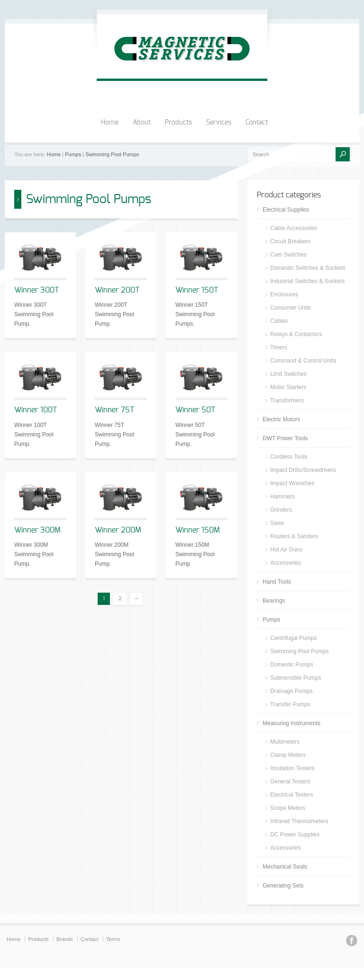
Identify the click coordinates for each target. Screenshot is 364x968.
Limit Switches (288, 374)
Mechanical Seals (285, 866)
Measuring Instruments (291, 723)
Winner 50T (195, 410)
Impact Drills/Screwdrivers (303, 470)
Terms (113, 939)
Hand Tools (277, 581)
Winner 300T (36, 290)
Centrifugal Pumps (293, 638)
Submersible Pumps (295, 678)
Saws (277, 523)
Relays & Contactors (296, 334)
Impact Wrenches (292, 483)
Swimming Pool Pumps (112, 154)
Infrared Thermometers (299, 821)
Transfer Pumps (290, 704)
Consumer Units (290, 307)
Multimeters (285, 741)
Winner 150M (197, 530)
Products (178, 122)
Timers (278, 347)
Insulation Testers (292, 768)
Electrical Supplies (286, 209)
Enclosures (284, 294)
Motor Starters (288, 387)
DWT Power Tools (285, 438)
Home (109, 122)
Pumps (73, 154)
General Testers (290, 781)
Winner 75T (114, 410)
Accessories (285, 562)
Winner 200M (118, 530)
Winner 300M (37, 530)
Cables (279, 321)
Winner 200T (117, 290)
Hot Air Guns (286, 549)
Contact (257, 122)
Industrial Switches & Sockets (307, 281)
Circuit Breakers (290, 241)
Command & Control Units (303, 360)
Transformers (287, 400)
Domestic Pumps (291, 664)
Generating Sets (283, 885)
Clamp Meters (288, 755)
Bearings (274, 600)
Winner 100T (35, 410)
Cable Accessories (293, 228)
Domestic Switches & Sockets (308, 268)
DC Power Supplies (294, 834)
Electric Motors (281, 419)
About (142, 122)
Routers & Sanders (294, 536)
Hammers (282, 496)
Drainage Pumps (291, 691)
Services (218, 122)
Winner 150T (196, 290)
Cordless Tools (288, 456)
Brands (64, 939)
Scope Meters (287, 808)
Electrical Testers (291, 794)
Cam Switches (288, 254)
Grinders (281, 509)
